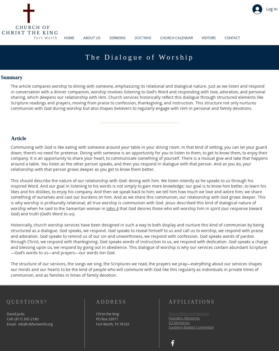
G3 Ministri (177, 322)
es (188, 322)
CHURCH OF (33, 27)
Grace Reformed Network (189, 313)
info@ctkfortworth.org (35, 324)
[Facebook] (173, 343)
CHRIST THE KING (30, 32)
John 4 (113, 208)
